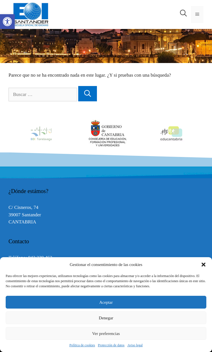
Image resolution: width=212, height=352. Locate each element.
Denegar (106, 318)
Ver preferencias (106, 333)
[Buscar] (87, 93)
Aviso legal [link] (135, 345)
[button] (203, 264)
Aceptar (106, 302)
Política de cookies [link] (82, 345)
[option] (106, 133)
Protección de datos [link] (111, 345)
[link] (7, 21)
